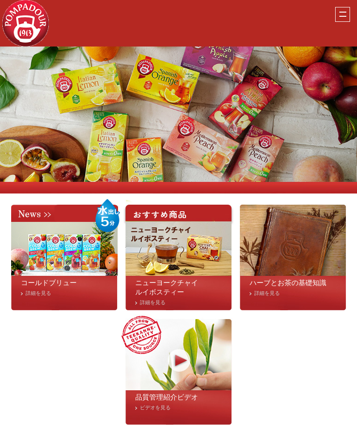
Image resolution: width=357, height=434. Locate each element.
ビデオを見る (155, 407)
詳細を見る (38, 293)
